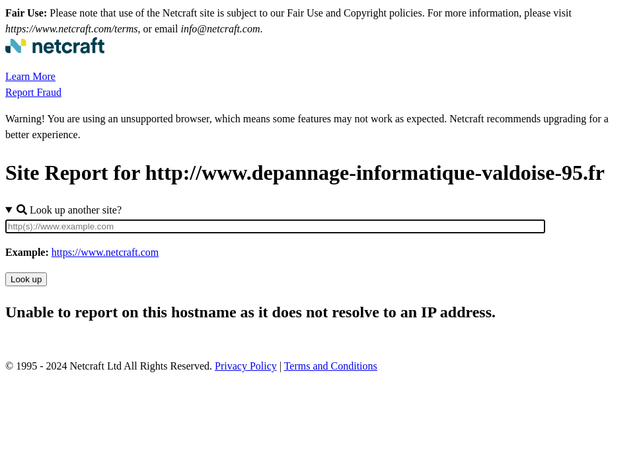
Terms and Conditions (330, 366)
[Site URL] (275, 226)
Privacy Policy (246, 366)
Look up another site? (69, 210)
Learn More (30, 76)
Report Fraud (33, 92)
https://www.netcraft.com (105, 252)
